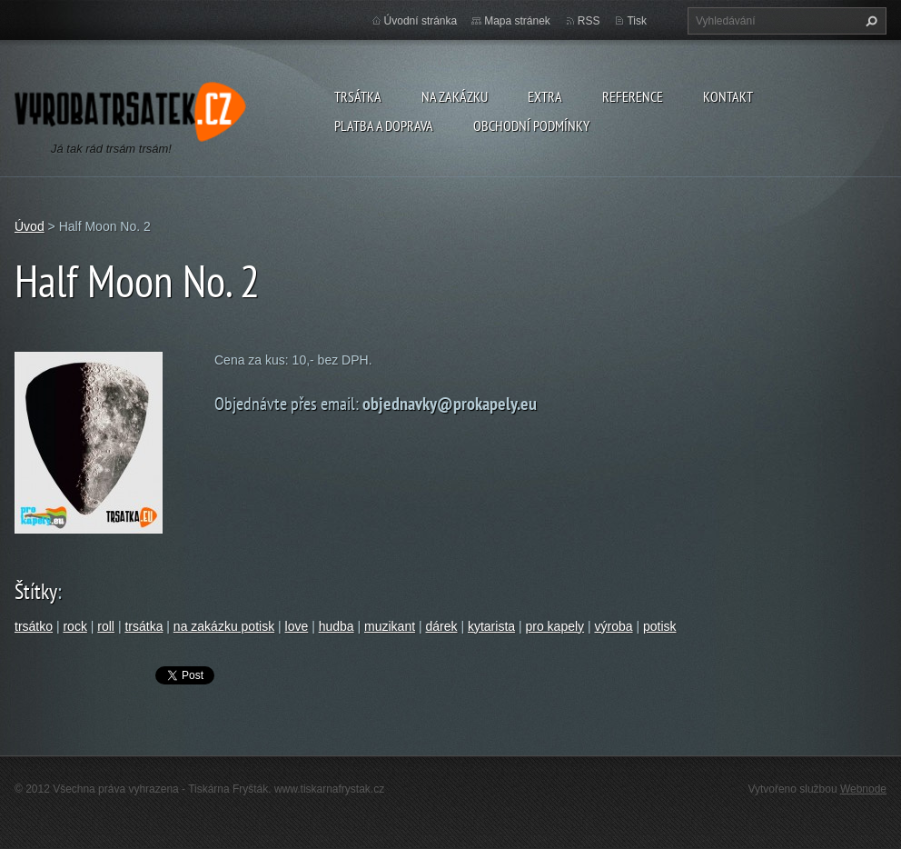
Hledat (869, 21)
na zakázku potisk (223, 626)
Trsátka (357, 96)
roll (105, 626)
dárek (441, 626)
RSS (589, 21)
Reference (632, 96)
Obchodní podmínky (531, 125)
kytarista (491, 626)
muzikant (389, 626)
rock (74, 626)
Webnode (863, 789)
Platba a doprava (383, 125)
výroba (614, 626)
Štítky (36, 591)
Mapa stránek (517, 21)
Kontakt (728, 96)
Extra (545, 96)
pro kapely (554, 626)
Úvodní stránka (421, 21)
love (297, 626)
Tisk (637, 21)
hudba (336, 626)
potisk (660, 626)
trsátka (143, 626)
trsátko (34, 626)
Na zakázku (454, 96)
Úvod (30, 226)
